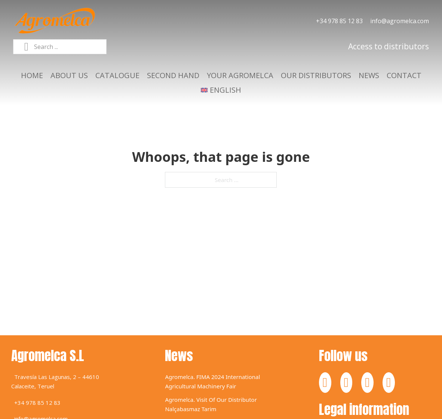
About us (69, 75)
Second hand (173, 75)
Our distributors (316, 75)
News (369, 75)
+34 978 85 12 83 (339, 21)
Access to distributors (388, 46)
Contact (404, 75)
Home (32, 75)
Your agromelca (240, 75)
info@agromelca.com (399, 21)
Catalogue (117, 75)
